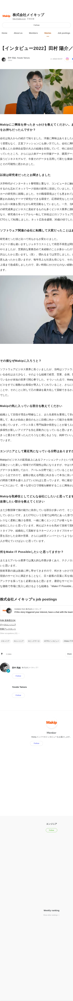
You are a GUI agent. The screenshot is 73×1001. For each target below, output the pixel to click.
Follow (37, 25)
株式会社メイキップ (28, 15)
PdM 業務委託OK (8, 620)
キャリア (6, 641)
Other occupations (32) (10, 633)
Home (4, 33)
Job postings (64, 33)
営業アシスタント (8, 629)
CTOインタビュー (52, 641)
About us (18, 33)
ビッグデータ (34, 641)
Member (51, 732)
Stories (47, 33)
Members (33, 33)
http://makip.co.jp (19, 19)
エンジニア (19, 641)
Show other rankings (51, 915)
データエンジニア (8, 625)
